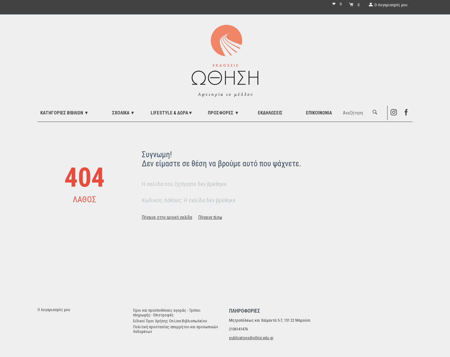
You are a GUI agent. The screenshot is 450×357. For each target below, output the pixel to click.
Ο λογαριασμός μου (54, 309)
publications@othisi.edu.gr (251, 337)
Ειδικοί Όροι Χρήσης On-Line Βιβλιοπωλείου (170, 321)
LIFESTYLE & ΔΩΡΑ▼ (172, 113)
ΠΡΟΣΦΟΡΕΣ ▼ (223, 113)
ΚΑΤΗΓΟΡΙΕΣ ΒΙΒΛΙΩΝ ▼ (64, 113)
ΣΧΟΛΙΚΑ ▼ (123, 113)
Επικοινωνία (319, 113)
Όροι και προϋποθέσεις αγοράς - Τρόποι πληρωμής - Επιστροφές (167, 312)
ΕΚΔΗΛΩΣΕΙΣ (270, 113)
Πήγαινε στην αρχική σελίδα (167, 217)
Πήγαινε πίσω (210, 217)
